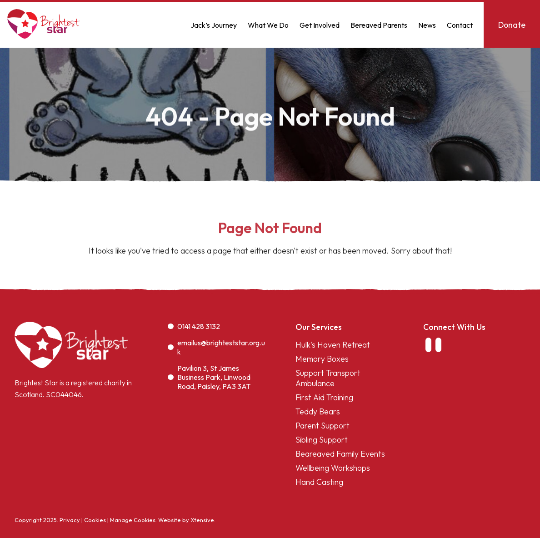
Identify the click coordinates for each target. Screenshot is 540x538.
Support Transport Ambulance (327, 378)
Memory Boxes (322, 359)
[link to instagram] (439, 344)
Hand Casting (319, 482)
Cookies (95, 519)
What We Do (268, 25)
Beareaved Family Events (340, 453)
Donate (511, 25)
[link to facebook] (428, 344)
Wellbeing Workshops (332, 468)
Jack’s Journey (213, 25)
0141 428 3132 (194, 326)
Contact (460, 25)
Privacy (70, 519)
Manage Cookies (132, 519)
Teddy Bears (317, 411)
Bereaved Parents (378, 25)
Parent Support (322, 425)
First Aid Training (324, 397)
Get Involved (320, 25)
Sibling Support (321, 439)
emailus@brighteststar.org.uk (216, 347)
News (427, 25)
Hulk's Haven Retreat (332, 344)
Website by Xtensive (186, 519)
